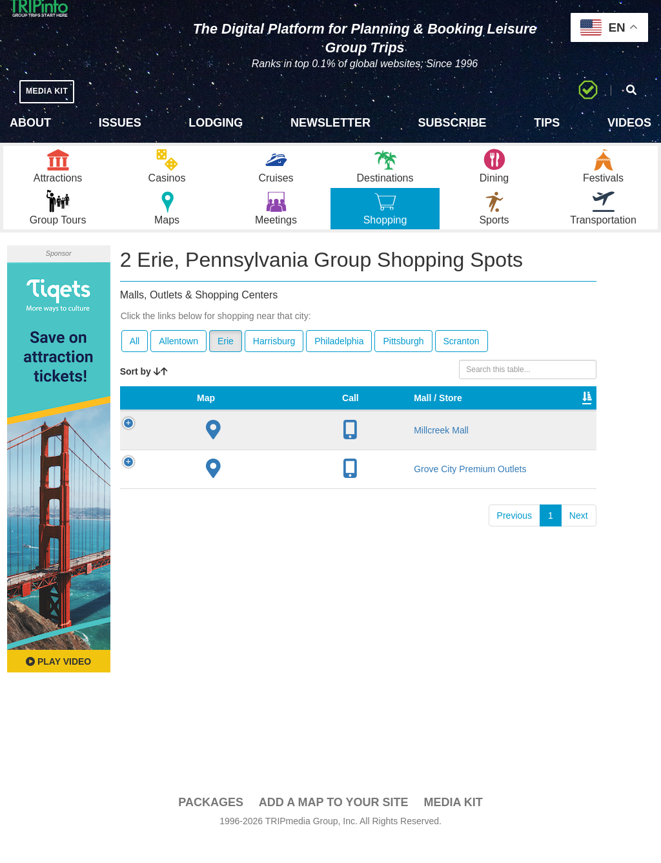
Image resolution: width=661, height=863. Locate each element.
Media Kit (452, 824)
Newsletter (330, 122)
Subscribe (452, 122)
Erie (226, 364)
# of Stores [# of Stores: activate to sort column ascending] (307, 427)
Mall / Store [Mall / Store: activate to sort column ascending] (215, 427)
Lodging (215, 122)
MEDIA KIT (53, 91)
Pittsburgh (403, 364)
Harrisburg (274, 364)
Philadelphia (338, 364)
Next (578, 574)
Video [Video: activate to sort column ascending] (517, 433)
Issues (120, 122)
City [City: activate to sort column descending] (259, 433)
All (135, 364)
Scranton (461, 364)
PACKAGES (210, 824)
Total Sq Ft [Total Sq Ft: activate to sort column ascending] (465, 427)
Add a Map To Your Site (334, 824)
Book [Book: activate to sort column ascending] (565, 433)
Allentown (178, 364)
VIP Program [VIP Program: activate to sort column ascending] (364, 427)
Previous (514, 574)
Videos (629, 122)
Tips (547, 122)
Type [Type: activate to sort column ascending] (418, 433)
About (30, 122)
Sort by (144, 394)
